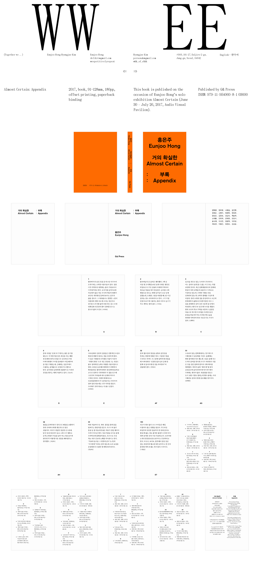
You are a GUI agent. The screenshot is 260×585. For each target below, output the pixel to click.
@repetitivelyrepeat (102, 61)
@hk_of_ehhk (140, 61)
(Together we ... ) (13, 55)
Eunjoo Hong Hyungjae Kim (61, 55)
